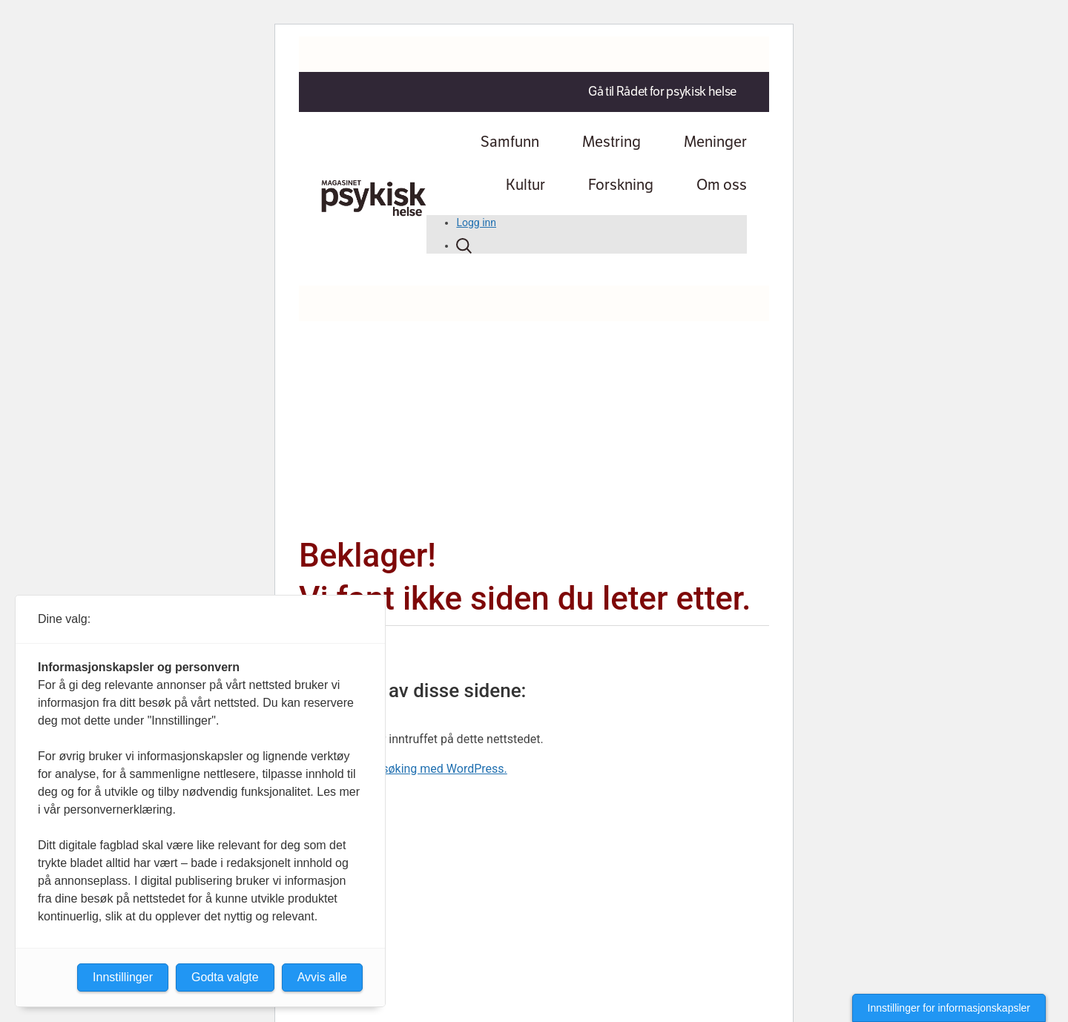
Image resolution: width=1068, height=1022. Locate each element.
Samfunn (510, 142)
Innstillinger (123, 977)
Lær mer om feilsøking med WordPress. (403, 769)
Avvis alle (322, 977)
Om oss (721, 185)
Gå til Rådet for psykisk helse (662, 91)
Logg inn (476, 222)
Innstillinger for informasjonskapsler (949, 1008)
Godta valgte (225, 977)
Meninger (715, 142)
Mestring (611, 142)
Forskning (620, 185)
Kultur (525, 185)
